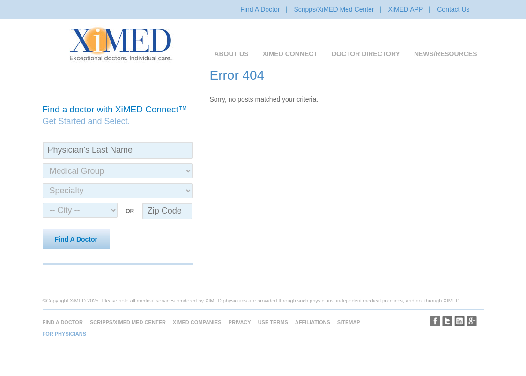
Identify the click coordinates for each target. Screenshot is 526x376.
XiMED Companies (197, 322)
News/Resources (445, 54)
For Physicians (65, 334)
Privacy (240, 322)
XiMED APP (405, 9)
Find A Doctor (260, 9)
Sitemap (348, 322)
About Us (231, 54)
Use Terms (273, 322)
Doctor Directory (366, 54)
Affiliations (312, 322)
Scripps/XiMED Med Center (334, 9)
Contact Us (453, 9)
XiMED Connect (289, 54)
